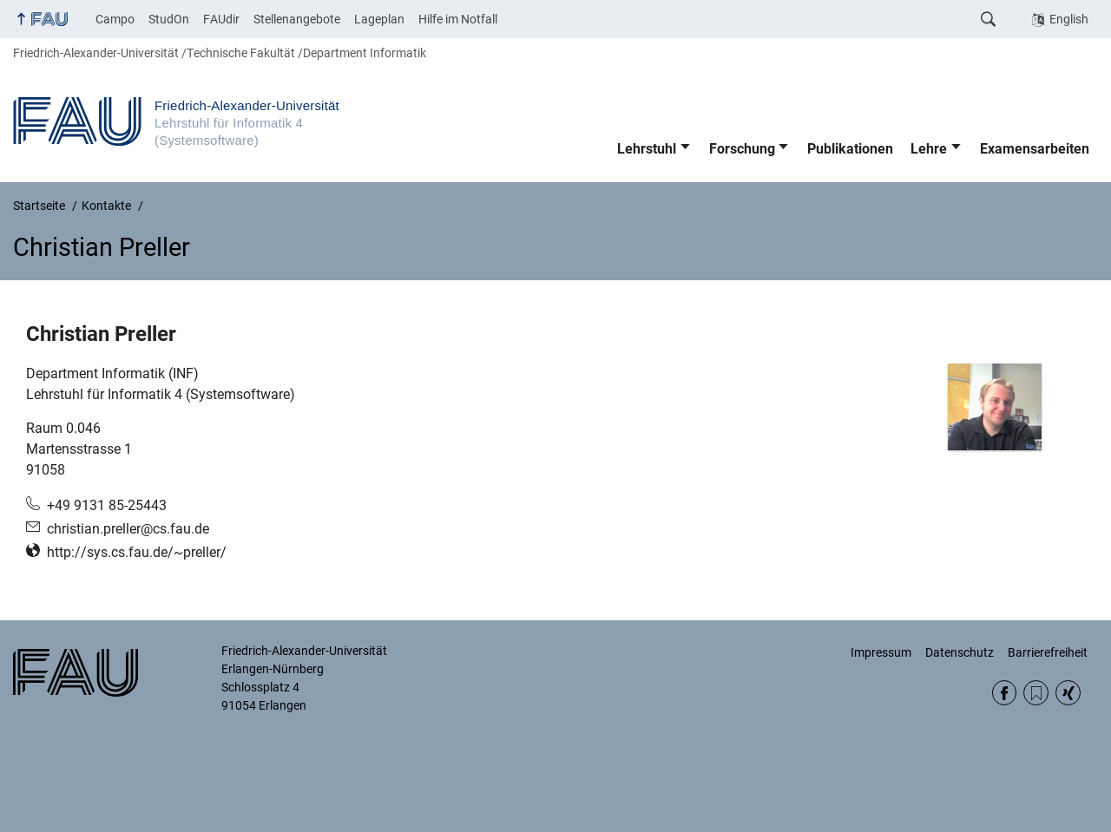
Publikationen (850, 149)
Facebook (1004, 692)
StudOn (168, 19)
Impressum (881, 652)
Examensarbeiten (1034, 149)
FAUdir (221, 19)
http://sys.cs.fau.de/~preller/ (137, 552)
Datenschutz (959, 652)
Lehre (928, 149)
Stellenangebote (296, 19)
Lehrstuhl (646, 149)
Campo (115, 19)
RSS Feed (1036, 692)
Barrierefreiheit (1048, 652)
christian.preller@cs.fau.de (128, 529)
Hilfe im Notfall (457, 19)
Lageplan (379, 19)
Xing (1068, 692)
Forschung (742, 149)
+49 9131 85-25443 (107, 505)
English (1068, 19)
